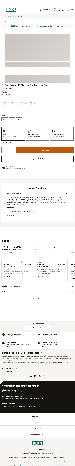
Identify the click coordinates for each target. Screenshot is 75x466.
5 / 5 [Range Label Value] (72, 256)
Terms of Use (15, 461)
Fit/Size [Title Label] (37, 246)
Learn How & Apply (30, 406)
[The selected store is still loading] (45, 9)
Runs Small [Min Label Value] (38, 249)
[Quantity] (8, 150)
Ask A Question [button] (69, 291)
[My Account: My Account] (58, 9)
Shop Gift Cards (22, 391)
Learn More (60, 26)
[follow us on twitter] (35, 376)
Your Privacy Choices (14, 465)
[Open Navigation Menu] (3, 9)
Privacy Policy (37, 461)
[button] (9, 143)
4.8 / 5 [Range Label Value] (72, 253)
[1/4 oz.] (4, 119)
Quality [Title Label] (37, 256)
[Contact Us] (8, 371)
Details (8, 346)
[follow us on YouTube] (31, 376)
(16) (12, 88)
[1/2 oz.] (12, 119)
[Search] (39, 16)
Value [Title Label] (36, 253)
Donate (44, 346)
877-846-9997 (55, 457)
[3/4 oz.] (19, 119)
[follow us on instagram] (44, 376)
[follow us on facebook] (40, 376)
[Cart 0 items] (70, 9)
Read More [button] (10, 215)
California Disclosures (37, 465)
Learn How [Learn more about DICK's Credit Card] (23, 168)
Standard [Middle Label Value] (54, 249)
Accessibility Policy (60, 461)
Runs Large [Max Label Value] (71, 249)
